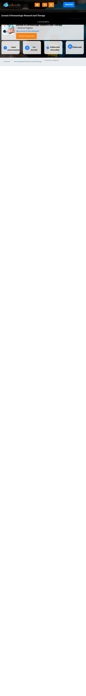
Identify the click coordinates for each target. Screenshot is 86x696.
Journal (7, 61)
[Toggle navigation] (51, 4)
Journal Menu (43, 17)
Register (69, 4)
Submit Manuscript (26, 36)
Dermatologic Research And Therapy (28, 61)
